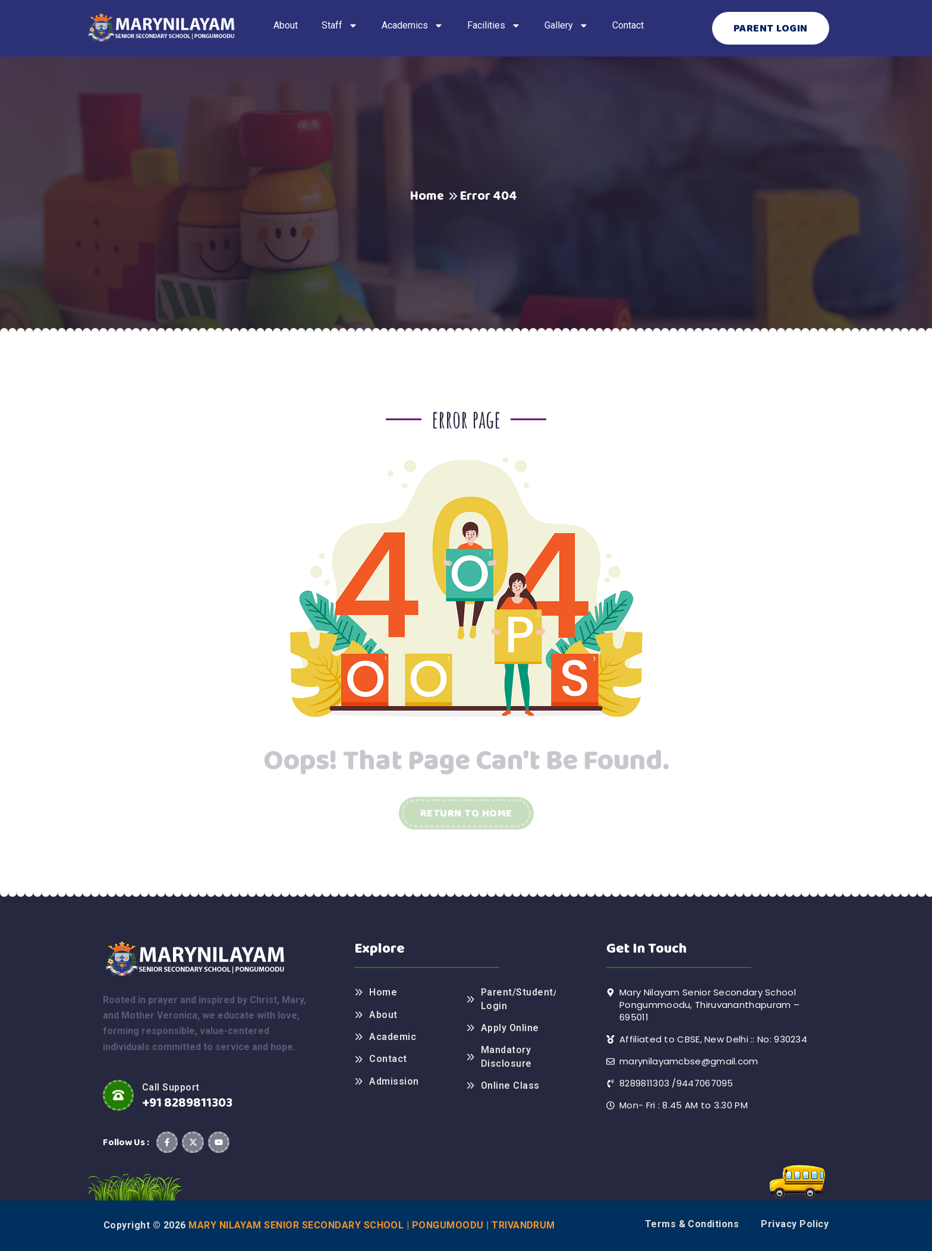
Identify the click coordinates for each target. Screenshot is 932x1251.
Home (427, 196)
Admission (393, 1081)
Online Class (510, 1085)
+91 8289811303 (187, 1103)
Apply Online (510, 1027)
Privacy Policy (795, 1224)
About (383, 1014)
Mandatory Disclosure (506, 1056)
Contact (388, 1058)
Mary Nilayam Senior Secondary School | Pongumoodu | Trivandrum (371, 1225)
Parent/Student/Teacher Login (518, 999)
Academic (392, 1036)
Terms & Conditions (692, 1224)
